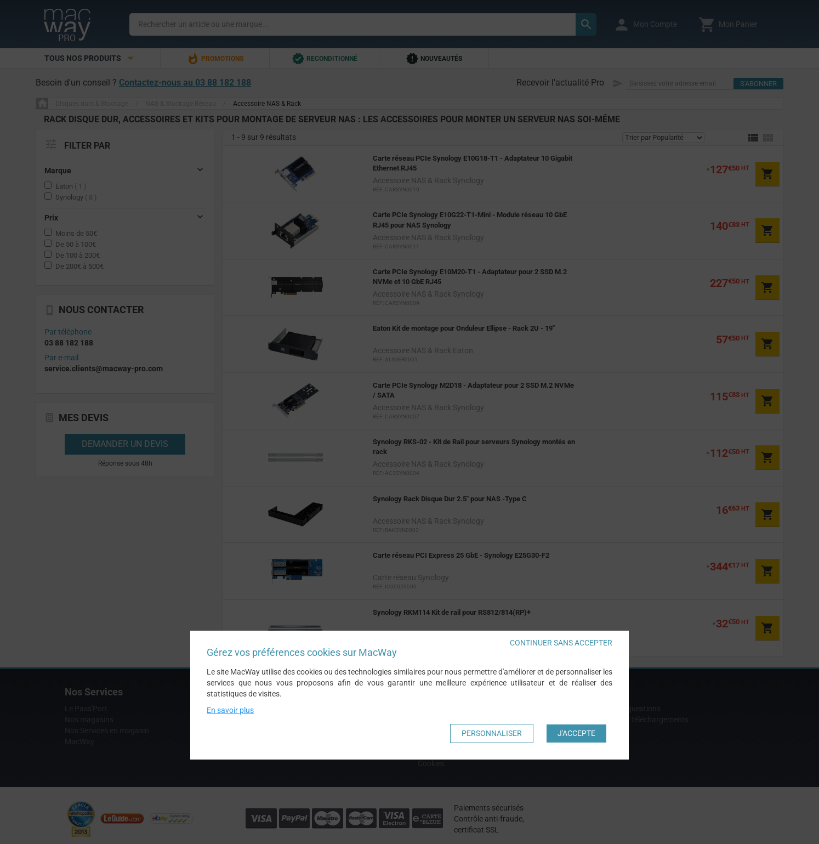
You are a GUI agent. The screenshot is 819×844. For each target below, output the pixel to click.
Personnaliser (492, 733)
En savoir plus (230, 710)
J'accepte (576, 733)
